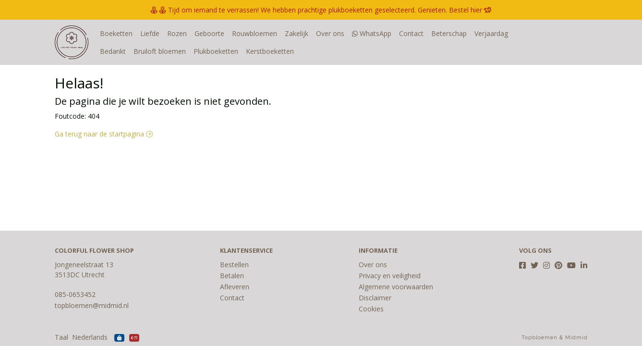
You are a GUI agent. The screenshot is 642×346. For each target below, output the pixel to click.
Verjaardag (491, 33)
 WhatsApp (371, 33)
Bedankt (529, 33)
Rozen (177, 33)
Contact (411, 33)
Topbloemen (539, 337)
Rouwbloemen (254, 33)
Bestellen (234, 264)
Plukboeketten (182, 51)
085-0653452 (75, 294)
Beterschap (449, 33)
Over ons (330, 33)
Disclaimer (375, 297)
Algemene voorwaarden (396, 286)
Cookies (371, 308)
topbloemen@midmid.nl (92, 305)
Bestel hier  (470, 9)
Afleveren (234, 286)
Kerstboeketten (236, 51)
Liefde (149, 33)
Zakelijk (296, 33)
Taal (61, 337)
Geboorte (209, 33)
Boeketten (116, 33)
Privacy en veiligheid (390, 275)
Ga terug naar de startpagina (104, 133)
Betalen (232, 275)
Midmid (576, 337)
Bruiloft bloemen (126, 51)
